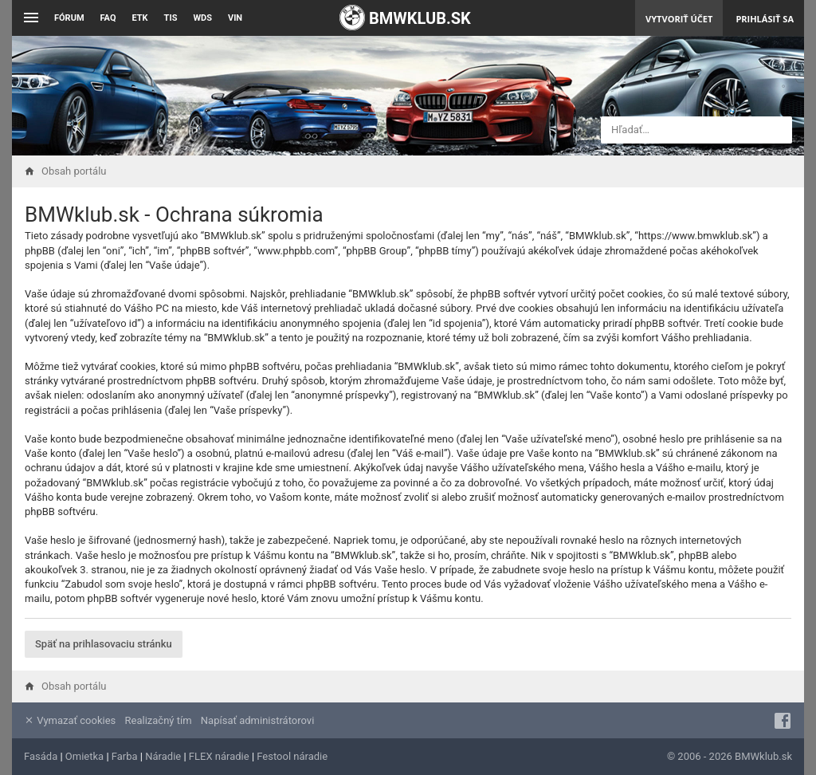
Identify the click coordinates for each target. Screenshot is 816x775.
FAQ (108, 18)
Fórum (69, 18)
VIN (235, 18)
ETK (140, 18)
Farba (125, 756)
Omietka (84, 756)
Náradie (163, 756)
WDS (202, 18)
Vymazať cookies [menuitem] (70, 720)
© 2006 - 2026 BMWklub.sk (729, 756)
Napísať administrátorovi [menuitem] (257, 720)
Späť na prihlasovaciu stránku (103, 644)
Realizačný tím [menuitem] (158, 720)
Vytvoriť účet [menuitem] (678, 19)
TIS (171, 18)
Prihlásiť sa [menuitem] (765, 19)
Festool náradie (292, 756)
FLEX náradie (219, 756)
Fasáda (40, 756)
